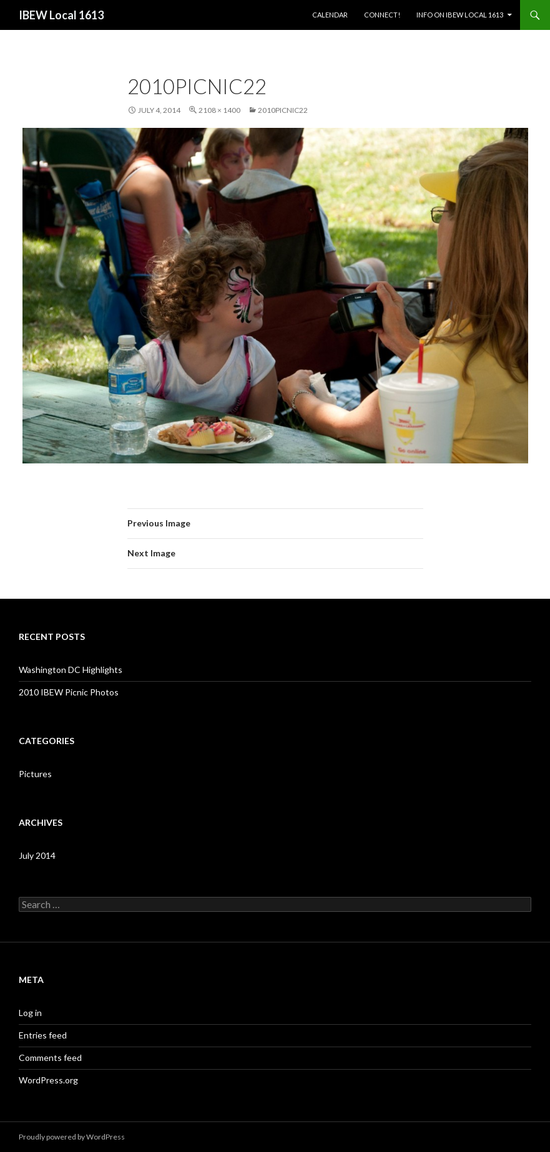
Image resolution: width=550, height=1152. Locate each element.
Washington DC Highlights (70, 669)
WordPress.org (48, 1080)
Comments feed (50, 1057)
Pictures (35, 773)
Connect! (382, 15)
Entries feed (43, 1035)
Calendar (330, 15)
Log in (30, 1012)
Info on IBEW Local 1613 (459, 15)
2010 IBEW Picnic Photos (69, 692)
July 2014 (37, 855)
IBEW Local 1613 (61, 15)
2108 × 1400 (219, 110)
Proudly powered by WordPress (72, 1136)
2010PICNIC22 (283, 110)
